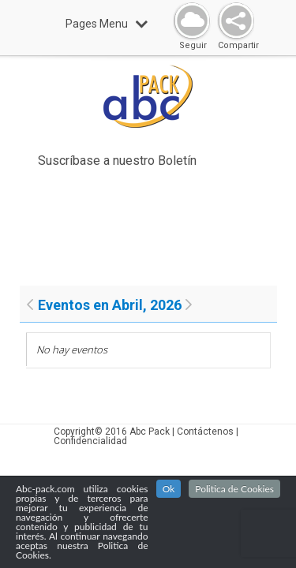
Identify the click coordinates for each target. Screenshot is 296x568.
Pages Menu (107, 23)
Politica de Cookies (234, 490)
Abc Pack (149, 431)
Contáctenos (205, 431)
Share (232, 21)
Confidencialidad (90, 441)
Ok (169, 490)
